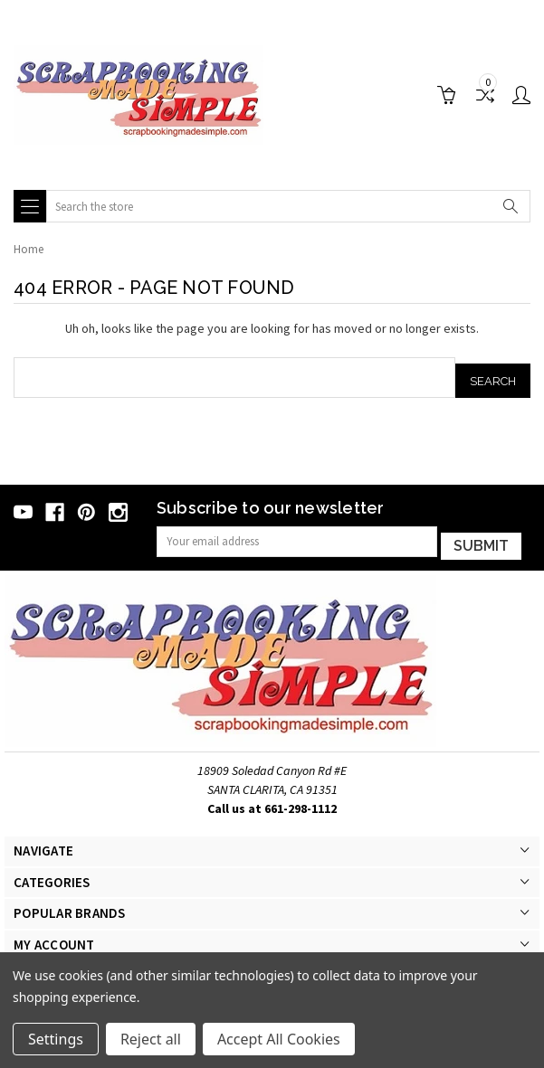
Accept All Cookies (278, 1039)
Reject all (150, 1039)
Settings (55, 1039)
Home (28, 249)
